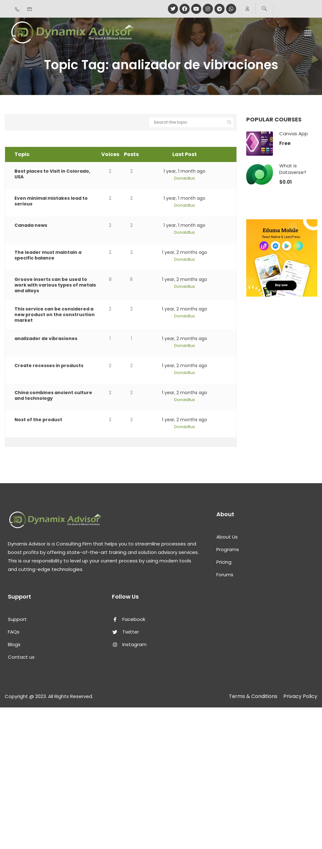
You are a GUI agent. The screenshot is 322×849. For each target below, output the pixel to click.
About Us (227, 536)
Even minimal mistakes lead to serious (51, 201)
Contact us (21, 657)
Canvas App (293, 133)
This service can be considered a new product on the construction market (54, 314)
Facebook (128, 619)
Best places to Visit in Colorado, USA (52, 174)
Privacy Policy (300, 696)
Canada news (30, 225)
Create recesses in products (48, 365)
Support (17, 619)
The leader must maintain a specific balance (47, 255)
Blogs (14, 644)
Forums (224, 574)
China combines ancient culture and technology (53, 395)
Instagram (129, 644)
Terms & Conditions (253, 696)
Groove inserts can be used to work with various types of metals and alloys (55, 285)
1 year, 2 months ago (184, 252)
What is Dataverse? (292, 169)
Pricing (223, 562)
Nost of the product (38, 419)
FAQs (13, 631)
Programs (227, 549)
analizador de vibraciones (45, 338)
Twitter (125, 631)
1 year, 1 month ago (184, 171)
